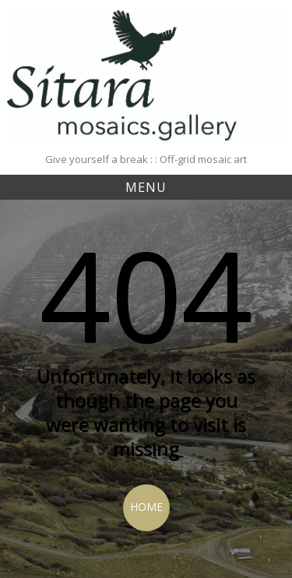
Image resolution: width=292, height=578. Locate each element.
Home (146, 506)
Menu (146, 187)
